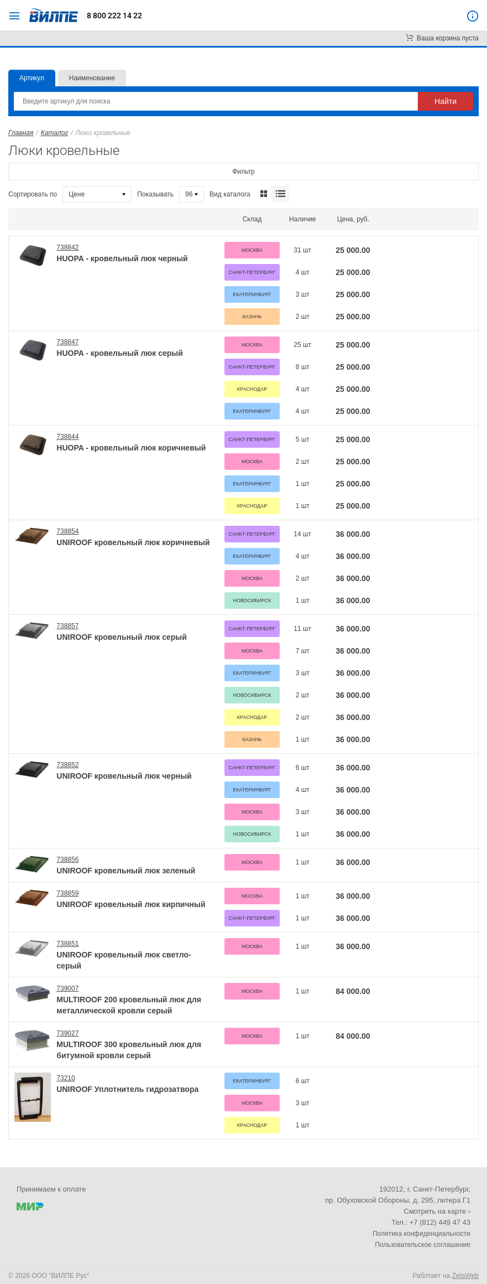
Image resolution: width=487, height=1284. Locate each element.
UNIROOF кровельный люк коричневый (133, 542)
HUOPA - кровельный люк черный (121, 258)
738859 (67, 893)
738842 (67, 247)
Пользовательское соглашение (422, 1245)
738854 (67, 531)
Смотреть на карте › (437, 1211)
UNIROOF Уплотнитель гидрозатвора (127, 1089)
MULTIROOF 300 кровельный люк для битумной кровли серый (128, 1050)
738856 (67, 859)
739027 (67, 1033)
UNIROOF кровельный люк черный (123, 776)
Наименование (92, 78)
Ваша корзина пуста (442, 38)
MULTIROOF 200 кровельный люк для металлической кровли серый (128, 1005)
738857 (67, 626)
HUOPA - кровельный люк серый (119, 353)
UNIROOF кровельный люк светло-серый (123, 960)
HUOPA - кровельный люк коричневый (131, 447)
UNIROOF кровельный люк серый (121, 637)
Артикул (31, 78)
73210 (65, 1078)
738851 (67, 944)
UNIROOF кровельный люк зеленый (125, 870)
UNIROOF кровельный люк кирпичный (130, 904)
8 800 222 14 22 (114, 15)
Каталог (55, 133)
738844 (67, 437)
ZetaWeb (465, 1276)
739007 (67, 988)
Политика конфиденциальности (421, 1234)
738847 (67, 342)
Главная (20, 133)
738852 (67, 765)
